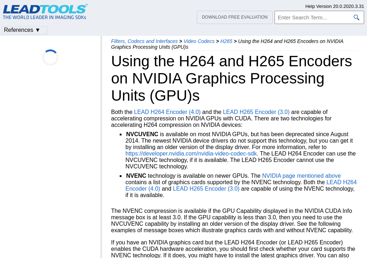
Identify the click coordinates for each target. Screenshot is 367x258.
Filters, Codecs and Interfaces (144, 41)
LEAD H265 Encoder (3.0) (256, 112)
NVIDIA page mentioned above (301, 176)
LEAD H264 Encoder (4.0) (167, 112)
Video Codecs (199, 41)
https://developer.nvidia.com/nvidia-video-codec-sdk (191, 153)
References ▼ (22, 30)
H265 (226, 41)
